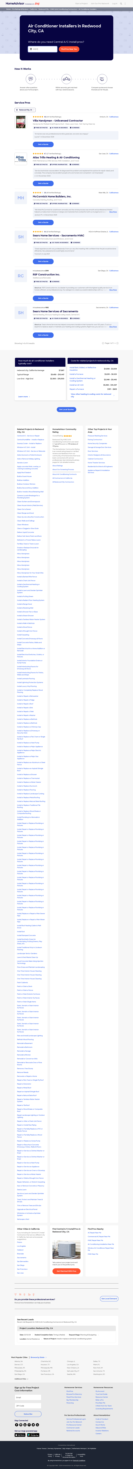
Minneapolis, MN (46, 1368)
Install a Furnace (76, 374)
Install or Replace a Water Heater (29, 782)
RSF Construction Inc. (46, 274)
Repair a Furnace (77, 389)
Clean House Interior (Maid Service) (30, 505)
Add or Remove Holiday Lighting (28, 459)
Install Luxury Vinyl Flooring (27, 686)
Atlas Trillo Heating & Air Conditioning (56, 157)
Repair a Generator (24, 1084)
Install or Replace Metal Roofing (28, 797)
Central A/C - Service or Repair (28, 436)
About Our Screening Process (63, 469)
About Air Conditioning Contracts (64, 474)
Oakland (20, 1250)
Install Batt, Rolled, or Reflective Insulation (83, 368)
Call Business (113, 117)
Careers (98, 1434)
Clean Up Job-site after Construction (30, 517)
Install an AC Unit (77, 385)
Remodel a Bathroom (24, 1047)
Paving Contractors (95, 440)
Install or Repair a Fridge (25, 700)
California (33, 9)
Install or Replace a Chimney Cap (29, 727)
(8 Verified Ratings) (53, 232)
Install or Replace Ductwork (27, 786)
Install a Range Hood (24, 604)
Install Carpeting (23, 635)
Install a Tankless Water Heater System (31, 619)
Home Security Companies (97, 443)
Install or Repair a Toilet (25, 711)
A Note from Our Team (104, 1406)
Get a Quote (43, 144)
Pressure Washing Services (97, 436)
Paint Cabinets (22, 982)
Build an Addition (23, 480)
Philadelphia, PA (20, 1371)
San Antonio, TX (99, 1371)
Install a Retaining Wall (25, 608)
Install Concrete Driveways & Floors (30, 639)
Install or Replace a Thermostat (28, 778)
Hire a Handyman (23, 554)
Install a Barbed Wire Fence (27, 577)
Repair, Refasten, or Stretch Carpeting (31, 1182)
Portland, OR (45, 1371)
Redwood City (44, 9)
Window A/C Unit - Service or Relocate (31, 451)
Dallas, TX (96, 1361)
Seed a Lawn (21, 1190)
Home (8, 9)
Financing (70, 1403)
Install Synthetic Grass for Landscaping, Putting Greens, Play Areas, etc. (29, 941)
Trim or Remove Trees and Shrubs (29, 1205)
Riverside (20, 1254)
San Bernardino (22, 1261)
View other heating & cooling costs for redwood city (93, 395)
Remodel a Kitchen (24, 1055)
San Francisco (22, 1269)
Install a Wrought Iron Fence (27, 631)
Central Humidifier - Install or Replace (30, 440)
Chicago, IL (71, 1361)
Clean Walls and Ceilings (25, 521)
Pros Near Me (100, 1403)
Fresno (19, 1242)
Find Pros (69, 1391)
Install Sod (21, 932)
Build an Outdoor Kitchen (26, 484)
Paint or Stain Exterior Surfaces (28, 994)
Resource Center (102, 1397)
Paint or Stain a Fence (25, 990)
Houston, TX (45, 1365)
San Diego (20, 1265)
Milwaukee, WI (20, 1368)
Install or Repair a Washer (26, 715)
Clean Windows (22, 525)
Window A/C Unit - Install (26, 447)
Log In (114, 3)
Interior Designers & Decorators (99, 455)
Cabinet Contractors (95, 459)
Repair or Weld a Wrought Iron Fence (30, 1178)
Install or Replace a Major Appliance (30, 747)
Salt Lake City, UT (73, 1371)
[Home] (22, 3)
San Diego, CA (20, 1374)
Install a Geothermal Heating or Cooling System (83, 379)
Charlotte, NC (46, 1361)
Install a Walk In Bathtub (25, 623)
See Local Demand (109, 1299)
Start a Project (81, 3)
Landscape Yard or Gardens (27, 953)
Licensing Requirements (104, 1409)
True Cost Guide (101, 1394)
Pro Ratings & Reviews (20, 9)
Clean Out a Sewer (24, 509)
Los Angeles (21, 1246)
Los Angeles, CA (73, 1365)
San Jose (20, 1273)
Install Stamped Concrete (26, 935)
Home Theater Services (96, 463)
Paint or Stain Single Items (26, 1002)
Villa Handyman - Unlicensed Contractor (58, 120)
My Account (100, 1391)
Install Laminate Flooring (26, 679)
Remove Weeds (22, 1072)
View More (113, 212)
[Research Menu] (125, 4)
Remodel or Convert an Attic (27, 1059)
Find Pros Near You (69, 49)
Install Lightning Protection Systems (30, 682)
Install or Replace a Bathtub (27, 719)
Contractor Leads (72, 1428)
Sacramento (21, 1258)
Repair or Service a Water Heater (29, 1174)
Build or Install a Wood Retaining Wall (30, 492)
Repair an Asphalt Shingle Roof (28, 1092)
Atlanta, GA (19, 1361)
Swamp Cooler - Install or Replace (29, 443)
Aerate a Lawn (22, 463)
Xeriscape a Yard (23, 1219)
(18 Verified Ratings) (54, 193)
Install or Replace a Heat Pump (28, 743)
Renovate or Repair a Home (27, 1076)
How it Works (100, 1425)
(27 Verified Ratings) (54, 154)
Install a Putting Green (25, 596)
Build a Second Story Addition (27, 488)
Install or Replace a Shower (27, 774)
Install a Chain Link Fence (26, 580)
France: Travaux (41, 1448)
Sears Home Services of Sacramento (55, 311)
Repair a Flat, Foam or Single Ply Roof (30, 1080)
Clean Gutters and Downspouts (28, 502)
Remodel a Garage (24, 1051)
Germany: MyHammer (54, 1448)
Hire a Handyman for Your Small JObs (30, 573)
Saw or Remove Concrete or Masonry (30, 1186)
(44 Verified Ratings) (54, 117)
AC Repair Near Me (94, 1233)
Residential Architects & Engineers (100, 466)
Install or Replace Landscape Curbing (30, 794)
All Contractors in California (62, 478)
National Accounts (73, 1431)
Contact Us (100, 1422)
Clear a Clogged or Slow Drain (28, 528)
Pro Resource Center (74, 1425)
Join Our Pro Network (100, 3)
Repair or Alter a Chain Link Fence (29, 1121)
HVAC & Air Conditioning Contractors (63, 9)
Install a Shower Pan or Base (27, 612)
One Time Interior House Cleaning (29, 971)
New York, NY (98, 1368)
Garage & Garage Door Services (99, 447)
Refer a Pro (100, 1400)
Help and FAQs (101, 1428)
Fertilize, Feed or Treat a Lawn (28, 544)
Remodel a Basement (25, 1043)
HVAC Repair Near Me (95, 1240)
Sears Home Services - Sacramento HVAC (58, 235)
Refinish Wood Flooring (25, 1039)
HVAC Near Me (93, 1254)
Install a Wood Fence (24, 627)
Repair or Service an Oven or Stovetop (31, 1170)
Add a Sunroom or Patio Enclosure (29, 455)
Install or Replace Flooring (26, 790)
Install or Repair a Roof (25, 704)
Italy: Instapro (67, 1448)
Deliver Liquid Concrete (25, 532)
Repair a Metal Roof (24, 1088)
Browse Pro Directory (74, 1394)
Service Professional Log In (76, 1419)
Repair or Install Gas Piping (26, 1125)
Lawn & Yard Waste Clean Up (27, 957)
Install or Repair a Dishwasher (27, 696)
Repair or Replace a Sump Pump (28, 1141)
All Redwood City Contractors (63, 482)
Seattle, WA (71, 1374)
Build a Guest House (24, 476)
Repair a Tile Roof (23, 1105)
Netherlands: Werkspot (79, 1448)
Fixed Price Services (73, 1397)
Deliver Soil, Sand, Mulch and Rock (29, 536)
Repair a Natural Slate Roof (27, 1095)
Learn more (24, 397)
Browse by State (39, 1357)
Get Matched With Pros (66, 1271)
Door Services (93, 451)
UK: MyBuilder (92, 1448)
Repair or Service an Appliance (28, 1167)
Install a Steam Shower (25, 616)
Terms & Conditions (79, 1460)
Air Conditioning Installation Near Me (101, 1244)
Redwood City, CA (25, 110)
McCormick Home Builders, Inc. (52, 196)
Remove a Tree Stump (25, 1069)
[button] (66, 1356)
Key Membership (72, 1400)
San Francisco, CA (47, 1374)
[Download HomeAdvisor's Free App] (21, 1435)
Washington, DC (99, 1374)
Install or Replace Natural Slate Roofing (31, 801)
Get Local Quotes (66, 409)
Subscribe (28, 1414)
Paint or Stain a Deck (24, 986)
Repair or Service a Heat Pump (28, 1163)
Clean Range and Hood (25, 513)
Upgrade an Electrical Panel (27, 1209)
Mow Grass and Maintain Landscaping (31, 967)
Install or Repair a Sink (25, 708)
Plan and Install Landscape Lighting (30, 1036)
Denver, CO (19, 1365)
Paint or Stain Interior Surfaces (28, 998)
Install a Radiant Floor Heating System (30, 600)
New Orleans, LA (73, 1368)
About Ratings (57, 466)
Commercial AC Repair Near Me (99, 1237)
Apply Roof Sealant (24, 472)
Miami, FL (96, 1365)
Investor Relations (102, 1431)
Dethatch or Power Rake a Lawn (29, 540)
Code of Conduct (102, 1419)
